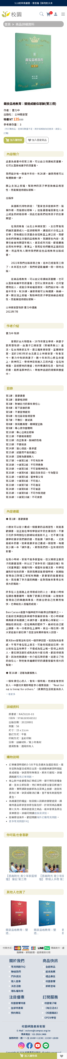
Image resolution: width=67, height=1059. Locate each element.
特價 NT (8, 119)
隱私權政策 (17, 991)
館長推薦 (50, 971)
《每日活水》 (51, 1008)
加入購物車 (14, 140)
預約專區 (16, 1012)
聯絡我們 (16, 971)
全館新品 (50, 966)
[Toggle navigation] (63, 14)
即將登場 (50, 986)
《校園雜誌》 (51, 1012)
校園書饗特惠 (18, 1003)
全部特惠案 (17, 1008)
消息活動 (16, 986)
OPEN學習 (50, 1017)
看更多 (10, 694)
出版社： (9, 114)
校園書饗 (50, 981)
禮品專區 (50, 976)
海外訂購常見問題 (47, 817)
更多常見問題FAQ (19, 821)
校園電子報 (50, 1003)
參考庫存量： (11, 124)
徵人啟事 (16, 981)
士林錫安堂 (21, 114)
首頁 (8, 24)
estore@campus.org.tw (38, 1030)
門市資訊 (16, 976)
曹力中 (16, 110)
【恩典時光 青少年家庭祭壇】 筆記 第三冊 (21, 877)
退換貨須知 (40, 813)
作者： (7, 110)
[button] (41, 14)
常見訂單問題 (24, 776)
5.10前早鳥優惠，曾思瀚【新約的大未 (34, 3)
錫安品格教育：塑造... (17, 931)
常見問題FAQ (18, 966)
